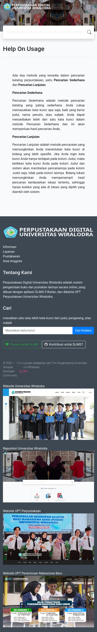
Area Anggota (12, 261)
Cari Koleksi (83, 330)
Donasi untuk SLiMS (22, 344)
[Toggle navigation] (88, 6)
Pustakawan (11, 256)
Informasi (9, 247)
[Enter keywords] (38, 330)
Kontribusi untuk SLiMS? (63, 344)
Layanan (9, 251)
